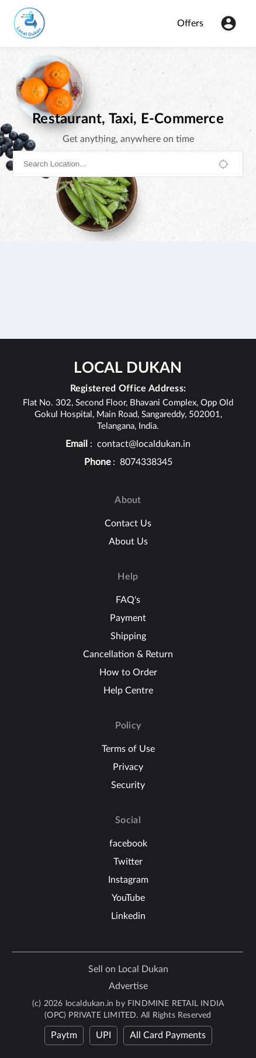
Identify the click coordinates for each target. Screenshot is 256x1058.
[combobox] (114, 163)
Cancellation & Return (128, 654)
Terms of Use (128, 749)
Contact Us (128, 523)
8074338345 (146, 462)
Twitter (128, 861)
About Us (128, 541)
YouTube (128, 898)
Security (128, 785)
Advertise (128, 986)
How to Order (128, 672)
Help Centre (128, 690)
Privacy (128, 767)
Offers (190, 23)
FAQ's (128, 600)
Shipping (128, 636)
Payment (128, 618)
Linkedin (128, 916)
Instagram (128, 879)
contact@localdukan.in (144, 444)
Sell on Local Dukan (128, 969)
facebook (128, 843)
